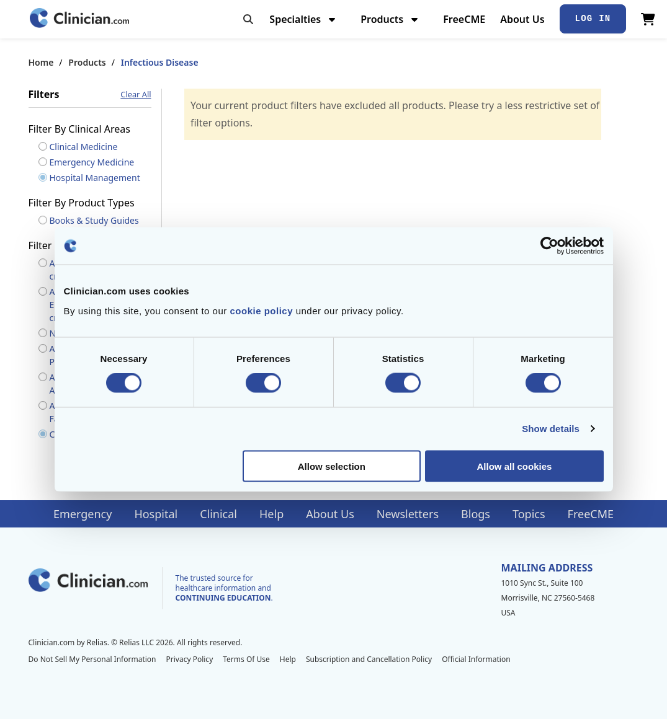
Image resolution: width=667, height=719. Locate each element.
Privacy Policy (189, 659)
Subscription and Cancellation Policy (369, 659)
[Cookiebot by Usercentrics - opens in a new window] (549, 246)
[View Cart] (648, 19)
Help (271, 513)
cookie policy (261, 310)
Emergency (82, 513)
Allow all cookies (514, 466)
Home (41, 62)
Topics (529, 513)
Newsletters (408, 513)
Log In (593, 19)
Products (390, 19)
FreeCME (464, 19)
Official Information (476, 659)
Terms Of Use (246, 659)
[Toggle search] (248, 19)
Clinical (218, 513)
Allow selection (331, 466)
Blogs (475, 513)
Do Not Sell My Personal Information (92, 659)
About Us (522, 19)
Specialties (303, 19)
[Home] (79, 19)
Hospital (155, 513)
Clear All (135, 94)
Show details (551, 428)
